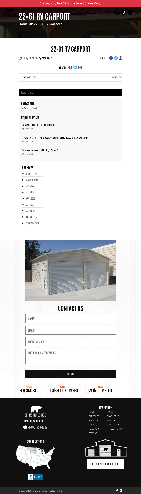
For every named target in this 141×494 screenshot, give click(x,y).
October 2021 (32, 173)
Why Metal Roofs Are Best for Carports (38, 124)
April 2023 (30, 198)
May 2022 (30, 185)
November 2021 (32, 179)
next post (117, 77)
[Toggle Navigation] (137, 12)
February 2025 (32, 222)
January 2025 (32, 216)
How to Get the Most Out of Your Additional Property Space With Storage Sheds (55, 137)
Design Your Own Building (105, 462)
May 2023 (30, 204)
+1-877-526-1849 (123, 12)
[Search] (70, 92)
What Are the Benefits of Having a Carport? (40, 150)
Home (23, 24)
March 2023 (31, 192)
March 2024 (31, 210)
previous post (29, 77)
